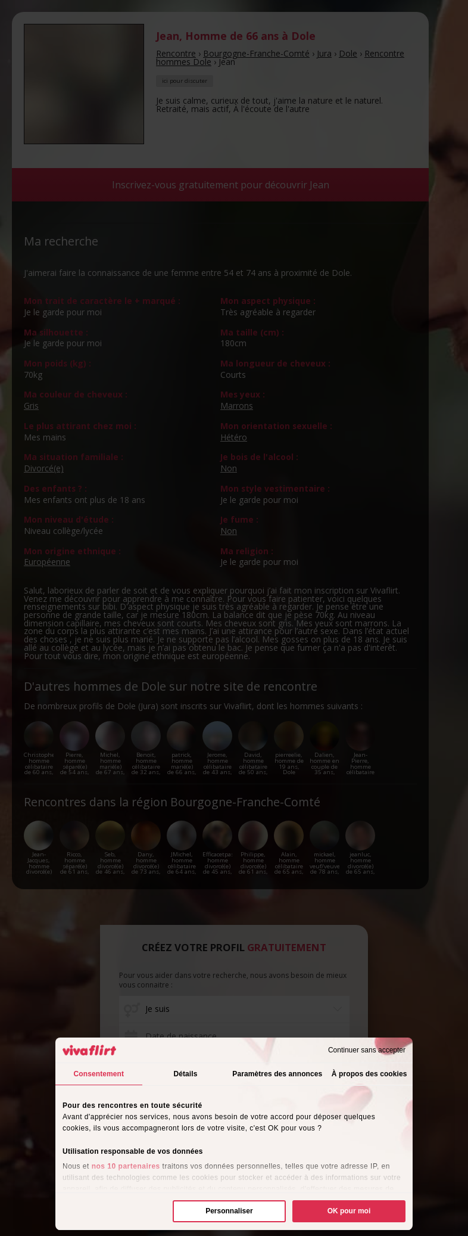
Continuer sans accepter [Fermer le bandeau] (366, 1050)
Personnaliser (228, 1211)
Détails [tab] (185, 1074)
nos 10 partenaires (126, 1166)
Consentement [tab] (99, 1074)
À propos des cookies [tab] (369, 1074)
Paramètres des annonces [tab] (277, 1074)
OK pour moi (349, 1211)
